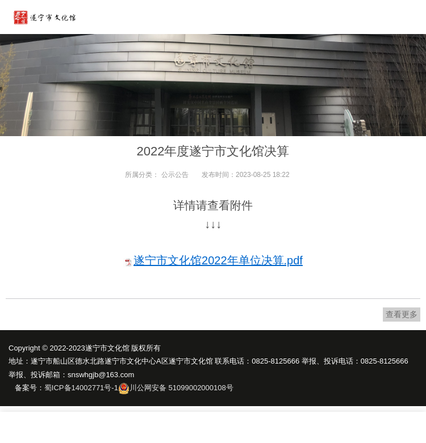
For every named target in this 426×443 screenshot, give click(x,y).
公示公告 (175, 175)
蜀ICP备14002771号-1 (81, 387)
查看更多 (401, 314)
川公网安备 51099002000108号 (181, 387)
